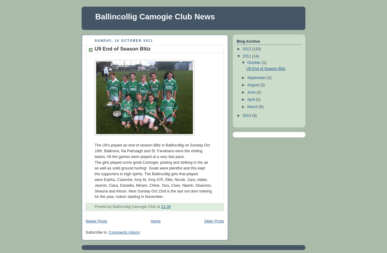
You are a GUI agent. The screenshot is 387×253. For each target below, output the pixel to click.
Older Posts (214, 221)
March (253, 107)
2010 (247, 115)
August (253, 85)
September (257, 78)
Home (156, 221)
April (251, 99)
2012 (247, 49)
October (254, 63)
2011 (247, 56)
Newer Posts (96, 221)
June (252, 92)
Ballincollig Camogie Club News (155, 16)
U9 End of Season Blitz (123, 49)
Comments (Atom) (124, 232)
